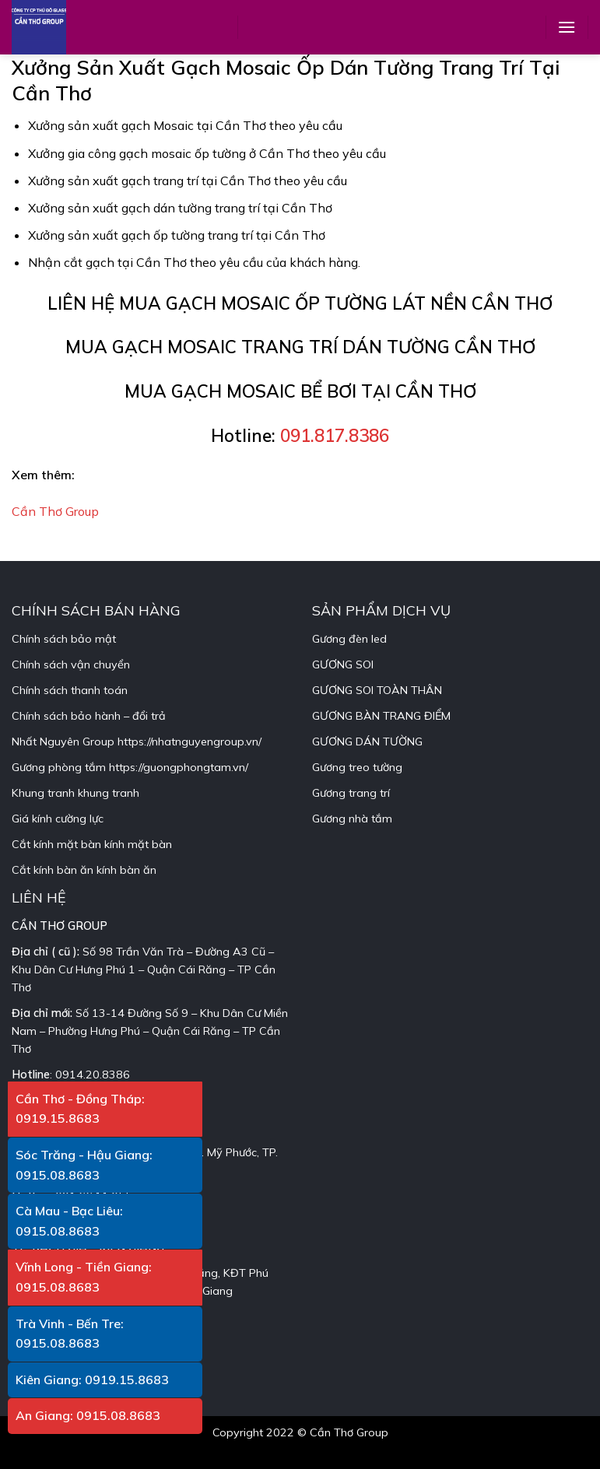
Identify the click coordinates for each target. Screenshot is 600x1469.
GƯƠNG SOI (343, 664)
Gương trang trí (351, 793)
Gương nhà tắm (352, 819)
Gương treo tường (357, 767)
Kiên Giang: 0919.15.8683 (92, 1379)
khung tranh (108, 793)
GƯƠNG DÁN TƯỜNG (367, 741)
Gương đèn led (349, 639)
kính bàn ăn (126, 870)
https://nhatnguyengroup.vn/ (189, 741)
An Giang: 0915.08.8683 (88, 1415)
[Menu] (566, 27)
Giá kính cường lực (58, 819)
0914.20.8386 (92, 1075)
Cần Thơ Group (55, 511)
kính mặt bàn (138, 844)
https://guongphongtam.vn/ (178, 767)
